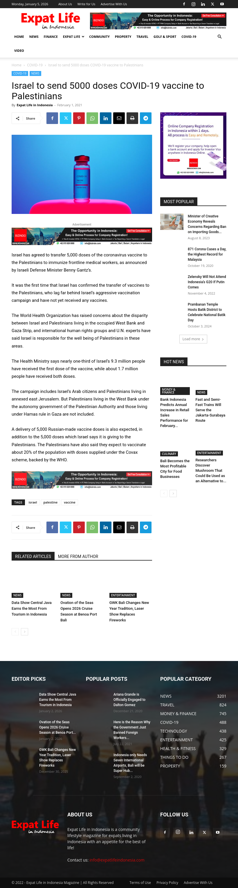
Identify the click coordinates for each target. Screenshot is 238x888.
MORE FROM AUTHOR (78, 556)
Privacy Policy (167, 882)
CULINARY (169, 454)
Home (16, 65)
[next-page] (24, 631)
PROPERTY (123, 36)
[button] (219, 37)
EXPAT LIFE (73, 36)
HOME (19, 36)
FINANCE (51, 36)
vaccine (69, 502)
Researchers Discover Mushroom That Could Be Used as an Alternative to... (211, 471)
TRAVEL (142, 36)
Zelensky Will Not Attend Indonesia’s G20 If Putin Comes (207, 282)
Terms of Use (140, 882)
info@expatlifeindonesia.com (117, 860)
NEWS (34, 36)
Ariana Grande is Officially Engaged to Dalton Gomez (129, 699)
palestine (51, 502)
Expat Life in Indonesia (35, 105)
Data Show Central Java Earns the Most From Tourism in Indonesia (32, 608)
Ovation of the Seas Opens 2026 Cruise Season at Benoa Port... (57, 727)
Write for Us (86, 4)
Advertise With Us (114, 4)
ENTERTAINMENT (123, 595)
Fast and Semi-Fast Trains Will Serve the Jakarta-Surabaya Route (211, 410)
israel (33, 502)
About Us (65, 4)
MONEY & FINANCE (168, 390)
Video (19, 50)
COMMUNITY (99, 36)
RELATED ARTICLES (33, 556)
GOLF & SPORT (165, 36)
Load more (193, 338)
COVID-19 (188, 36)
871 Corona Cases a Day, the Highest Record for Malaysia (207, 254)
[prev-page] (15, 631)
